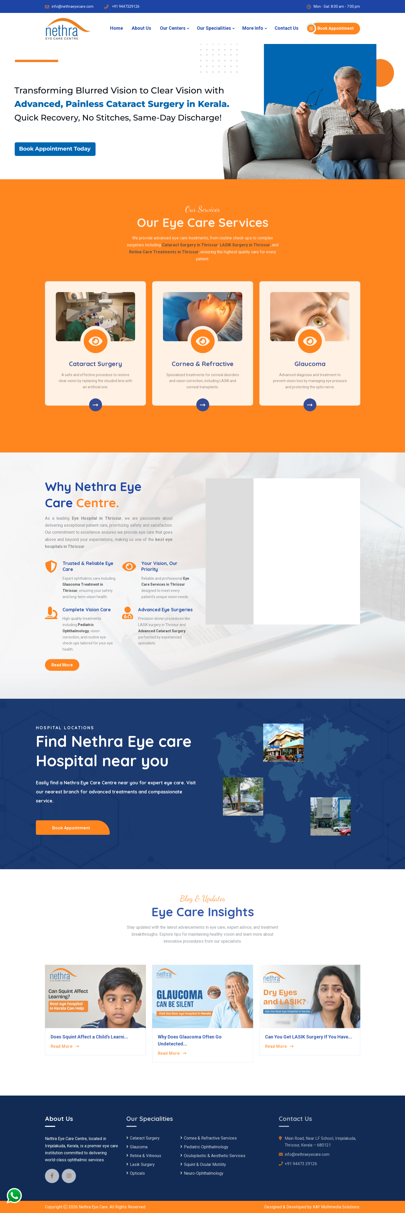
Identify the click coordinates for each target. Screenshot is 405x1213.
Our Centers (172, 28)
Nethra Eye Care (93, 1206)
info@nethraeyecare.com (73, 6)
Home (116, 28)
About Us (141, 28)
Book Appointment (332, 28)
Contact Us (286, 28)
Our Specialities (214, 28)
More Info (252, 28)
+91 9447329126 (125, 6)
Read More (62, 665)
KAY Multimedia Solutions (336, 1206)
